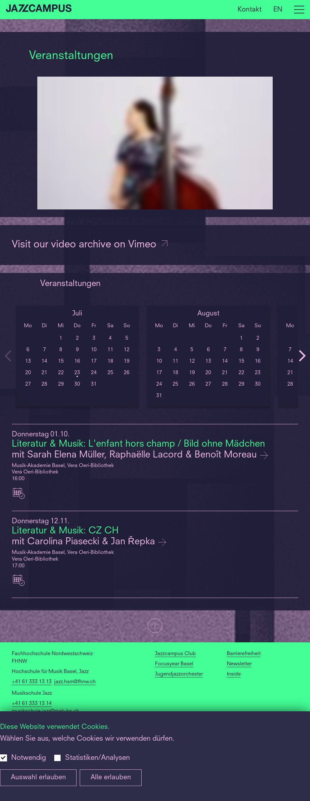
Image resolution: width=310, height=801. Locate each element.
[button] (155, 626)
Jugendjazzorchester (179, 674)
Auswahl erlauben (38, 777)
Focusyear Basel (174, 664)
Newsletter (239, 664)
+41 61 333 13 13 (32, 681)
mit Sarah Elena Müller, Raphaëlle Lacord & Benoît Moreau (135, 455)
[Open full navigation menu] (299, 9)
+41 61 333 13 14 (32, 703)
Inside (234, 674)
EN (277, 9)
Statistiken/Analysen (97, 757)
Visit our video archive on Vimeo (90, 245)
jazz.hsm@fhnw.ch (75, 681)
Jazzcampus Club (175, 653)
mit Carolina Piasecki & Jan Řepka (85, 542)
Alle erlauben (111, 777)
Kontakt (250, 9)
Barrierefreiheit (244, 653)
